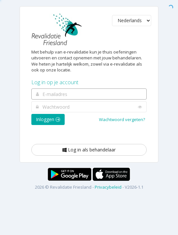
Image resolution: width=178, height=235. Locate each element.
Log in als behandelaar (89, 150)
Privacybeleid (108, 187)
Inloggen (48, 119)
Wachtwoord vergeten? (122, 119)
